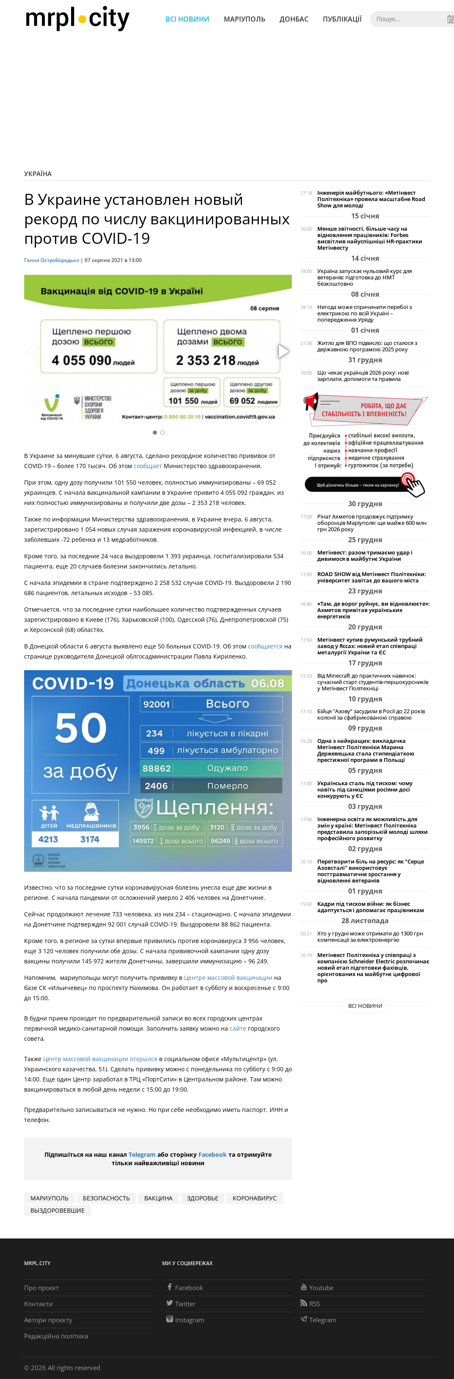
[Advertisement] (227, 101)
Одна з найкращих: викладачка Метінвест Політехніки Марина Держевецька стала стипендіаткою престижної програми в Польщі (365, 750)
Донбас (294, 19)
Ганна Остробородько (51, 260)
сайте (239, 1028)
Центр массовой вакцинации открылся (100, 1059)
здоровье (202, 1198)
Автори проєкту (48, 1320)
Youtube (316, 1287)
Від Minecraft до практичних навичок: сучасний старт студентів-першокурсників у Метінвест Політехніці (372, 682)
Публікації (342, 19)
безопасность (106, 1198)
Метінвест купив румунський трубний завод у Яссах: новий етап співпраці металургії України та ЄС (370, 646)
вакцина (158, 1198)
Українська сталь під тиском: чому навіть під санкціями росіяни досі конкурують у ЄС (365, 789)
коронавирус (255, 1198)
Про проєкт (41, 1287)
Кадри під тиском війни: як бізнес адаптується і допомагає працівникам (370, 907)
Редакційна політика (56, 1336)
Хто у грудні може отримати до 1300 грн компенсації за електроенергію (370, 936)
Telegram (142, 1154)
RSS (310, 1303)
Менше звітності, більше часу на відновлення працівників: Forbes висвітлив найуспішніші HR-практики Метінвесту (369, 238)
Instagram (185, 1320)
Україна (38, 173)
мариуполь (49, 1198)
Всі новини (187, 19)
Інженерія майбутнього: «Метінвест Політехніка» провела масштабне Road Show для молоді (371, 199)
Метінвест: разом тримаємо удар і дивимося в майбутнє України (365, 555)
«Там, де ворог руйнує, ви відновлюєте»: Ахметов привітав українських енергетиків (373, 610)
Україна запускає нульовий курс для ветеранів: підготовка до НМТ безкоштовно (364, 277)
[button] (282, 351)
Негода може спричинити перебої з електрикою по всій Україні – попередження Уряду (364, 313)
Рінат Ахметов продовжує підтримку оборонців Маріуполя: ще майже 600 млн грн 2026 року (371, 522)
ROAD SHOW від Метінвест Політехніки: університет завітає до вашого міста (371, 577)
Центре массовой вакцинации (229, 978)
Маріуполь (244, 19)
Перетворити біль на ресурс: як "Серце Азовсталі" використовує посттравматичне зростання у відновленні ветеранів (370, 871)
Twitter (180, 1303)
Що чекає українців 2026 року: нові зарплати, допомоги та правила (363, 376)
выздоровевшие (57, 1210)
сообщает (148, 466)
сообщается (265, 646)
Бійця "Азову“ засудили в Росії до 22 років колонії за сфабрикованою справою (371, 714)
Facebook (212, 1154)
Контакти (38, 1303)
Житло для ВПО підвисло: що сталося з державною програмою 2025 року (367, 346)
